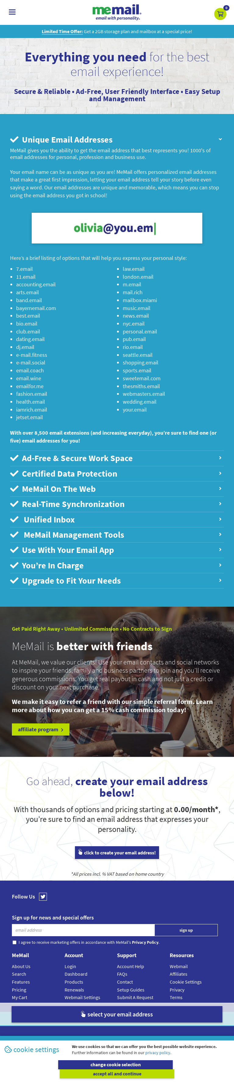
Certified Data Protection (115, 472)
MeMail (77, 1015)
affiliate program (40, 725)
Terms (176, 993)
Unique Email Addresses (116, 139)
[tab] (117, 139)
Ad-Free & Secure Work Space (115, 458)
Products (74, 978)
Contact (125, 978)
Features (21, 978)
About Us (21, 962)
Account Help (130, 962)
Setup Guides (130, 986)
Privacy (177, 986)
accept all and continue (174, 1074)
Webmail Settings (82, 993)
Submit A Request (135, 993)
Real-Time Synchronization (115, 502)
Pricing (19, 986)
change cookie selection (60, 1074)
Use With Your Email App (115, 547)
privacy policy (157, 1061)
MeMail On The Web (115, 487)
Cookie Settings (186, 978)
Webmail (179, 962)
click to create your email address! (117, 849)
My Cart (19, 993)
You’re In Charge (115, 562)
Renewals (74, 986)
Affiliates (178, 970)
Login (70, 962)
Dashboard (76, 970)
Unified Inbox (115, 517)
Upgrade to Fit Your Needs (115, 577)
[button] (220, 14)
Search (19, 970)
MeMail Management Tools (115, 532)
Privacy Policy (131, 1015)
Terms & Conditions (159, 1015)
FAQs (122, 970)
